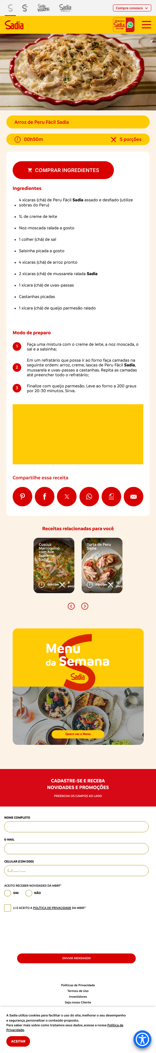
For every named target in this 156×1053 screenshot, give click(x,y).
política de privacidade (52, 908)
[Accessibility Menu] (142, 1039)
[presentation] (52, 931)
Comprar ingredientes (63, 170)
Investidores (78, 997)
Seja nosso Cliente (78, 1002)
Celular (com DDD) (19, 861)
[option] (54, 565)
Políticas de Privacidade (78, 985)
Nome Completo (17, 818)
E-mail (9, 840)
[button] (71, 606)
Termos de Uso (78, 991)
